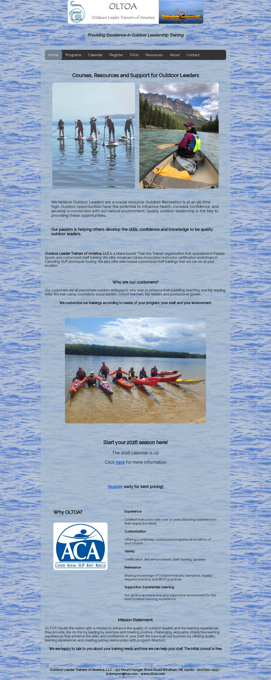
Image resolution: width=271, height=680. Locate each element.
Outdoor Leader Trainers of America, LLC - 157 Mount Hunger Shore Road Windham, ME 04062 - (123, 670)
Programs (73, 55)
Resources (154, 55)
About (175, 55)
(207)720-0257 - (209, 670)
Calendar (95, 55)
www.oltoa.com (153, 674)
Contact (193, 55)
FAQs (134, 55)
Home (53, 55)
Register (116, 55)
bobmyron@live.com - (123, 674)
